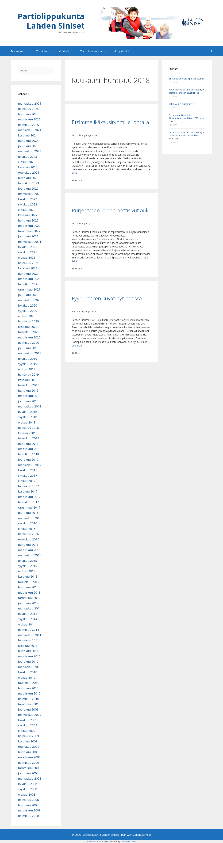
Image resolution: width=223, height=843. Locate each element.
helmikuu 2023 (28, 183)
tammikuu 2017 (29, 507)
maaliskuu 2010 (29, 693)
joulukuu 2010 (28, 661)
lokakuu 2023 (27, 157)
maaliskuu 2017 (29, 497)
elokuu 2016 (26, 529)
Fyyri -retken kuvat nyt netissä (107, 298)
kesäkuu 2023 (27, 167)
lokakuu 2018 (27, 412)
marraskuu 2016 (29, 518)
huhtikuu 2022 (28, 220)
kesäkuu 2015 (27, 576)
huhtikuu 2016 (28, 545)
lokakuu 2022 (27, 199)
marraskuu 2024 (29, 130)
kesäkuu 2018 (27, 433)
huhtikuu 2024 (28, 141)
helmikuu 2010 (28, 699)
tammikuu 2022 (29, 231)
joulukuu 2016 (28, 513)
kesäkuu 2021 (27, 268)
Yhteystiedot (125, 51)
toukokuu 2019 (28, 385)
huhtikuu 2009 (28, 752)
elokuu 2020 (26, 316)
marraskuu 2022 (29, 194)
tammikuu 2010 (29, 704)
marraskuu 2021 (29, 242)
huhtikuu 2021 (28, 274)
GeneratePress (142, 834)
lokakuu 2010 (27, 672)
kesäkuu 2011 (27, 646)
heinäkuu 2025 (28, 109)
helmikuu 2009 (28, 763)
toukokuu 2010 (28, 683)
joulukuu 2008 (28, 773)
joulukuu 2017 (28, 459)
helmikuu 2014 (28, 630)
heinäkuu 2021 (28, 263)
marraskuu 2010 (29, 667)
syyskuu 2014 (27, 619)
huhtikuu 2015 (28, 587)
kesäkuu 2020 (27, 327)
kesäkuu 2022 (27, 215)
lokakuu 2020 (27, 305)
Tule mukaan (21, 51)
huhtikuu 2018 (28, 444)
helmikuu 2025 (28, 125)
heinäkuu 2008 (28, 800)
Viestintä (68, 51)
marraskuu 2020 (29, 300)
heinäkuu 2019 (28, 374)
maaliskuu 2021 (29, 279)
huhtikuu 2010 (28, 688)
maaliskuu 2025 (29, 119)
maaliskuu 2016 (29, 550)
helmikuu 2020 (28, 343)
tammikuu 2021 (29, 289)
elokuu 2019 (26, 369)
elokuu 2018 (26, 422)
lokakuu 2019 (27, 359)
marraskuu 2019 (29, 353)
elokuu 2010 (26, 678)
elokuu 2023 (26, 162)
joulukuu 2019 (28, 348)
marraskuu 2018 (29, 406)
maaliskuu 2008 (29, 810)
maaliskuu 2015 (29, 592)
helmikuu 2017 (28, 502)
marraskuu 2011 (29, 635)
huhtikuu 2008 (28, 805)
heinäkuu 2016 (28, 534)
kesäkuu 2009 (27, 741)
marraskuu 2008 (29, 778)
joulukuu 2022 (28, 188)
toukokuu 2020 (28, 332)
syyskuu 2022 (27, 204)
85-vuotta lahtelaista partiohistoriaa (186, 78)
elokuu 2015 (26, 571)
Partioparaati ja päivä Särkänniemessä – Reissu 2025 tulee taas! (186, 118)
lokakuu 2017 (27, 470)
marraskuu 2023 (29, 151)
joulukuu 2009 (28, 709)
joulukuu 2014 (28, 603)
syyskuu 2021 (27, 252)
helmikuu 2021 (28, 284)
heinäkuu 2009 (28, 736)
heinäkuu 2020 (28, 321)
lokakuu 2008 (27, 784)
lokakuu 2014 (27, 614)
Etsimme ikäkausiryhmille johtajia (110, 122)
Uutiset (78, 180)
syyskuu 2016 (27, 523)
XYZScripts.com (129, 841)
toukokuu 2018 (28, 438)
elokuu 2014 (26, 624)
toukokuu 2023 (28, 172)
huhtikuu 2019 (28, 390)
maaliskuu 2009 (29, 757)
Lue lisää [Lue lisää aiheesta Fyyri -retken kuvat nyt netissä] (77, 345)
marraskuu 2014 (29, 608)
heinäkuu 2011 (28, 640)
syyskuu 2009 (27, 725)
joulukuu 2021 (28, 236)
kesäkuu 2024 (27, 135)
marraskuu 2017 (29, 465)
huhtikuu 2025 (28, 114)
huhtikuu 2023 (28, 178)
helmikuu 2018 (28, 454)
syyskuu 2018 (27, 417)
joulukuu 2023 (28, 146)
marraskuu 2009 (29, 715)
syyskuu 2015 (27, 566)
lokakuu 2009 (27, 720)
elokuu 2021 (26, 257)
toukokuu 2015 (28, 582)
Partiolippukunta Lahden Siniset (51, 21)
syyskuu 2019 (27, 364)
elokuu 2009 (26, 731)
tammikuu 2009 (29, 768)
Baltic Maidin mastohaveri (181, 103)
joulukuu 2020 (28, 295)
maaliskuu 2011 (29, 656)
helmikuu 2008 (28, 816)
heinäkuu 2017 (28, 486)
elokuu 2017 (26, 481)
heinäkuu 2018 (28, 428)
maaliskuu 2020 (29, 337)
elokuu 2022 (26, 210)
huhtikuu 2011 (28, 651)
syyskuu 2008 (27, 789)
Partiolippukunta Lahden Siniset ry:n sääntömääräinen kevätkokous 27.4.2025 (186, 135)
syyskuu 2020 (27, 311)
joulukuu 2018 (28, 401)
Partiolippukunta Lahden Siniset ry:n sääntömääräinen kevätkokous (186, 91)
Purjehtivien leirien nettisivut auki (110, 210)
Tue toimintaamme (95, 51)
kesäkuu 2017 (27, 491)
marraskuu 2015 (29, 555)
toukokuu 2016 (28, 539)
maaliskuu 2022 (29, 226)
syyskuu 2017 (27, 476)
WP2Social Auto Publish (97, 841)
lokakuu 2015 (27, 561)
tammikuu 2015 (29, 598)
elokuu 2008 (26, 794)
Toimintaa (45, 51)
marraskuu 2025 (29, 103)
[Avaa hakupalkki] (211, 51)
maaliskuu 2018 (29, 449)
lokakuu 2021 (27, 247)
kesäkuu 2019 (27, 380)
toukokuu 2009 (28, 747)
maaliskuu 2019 (29, 396)
